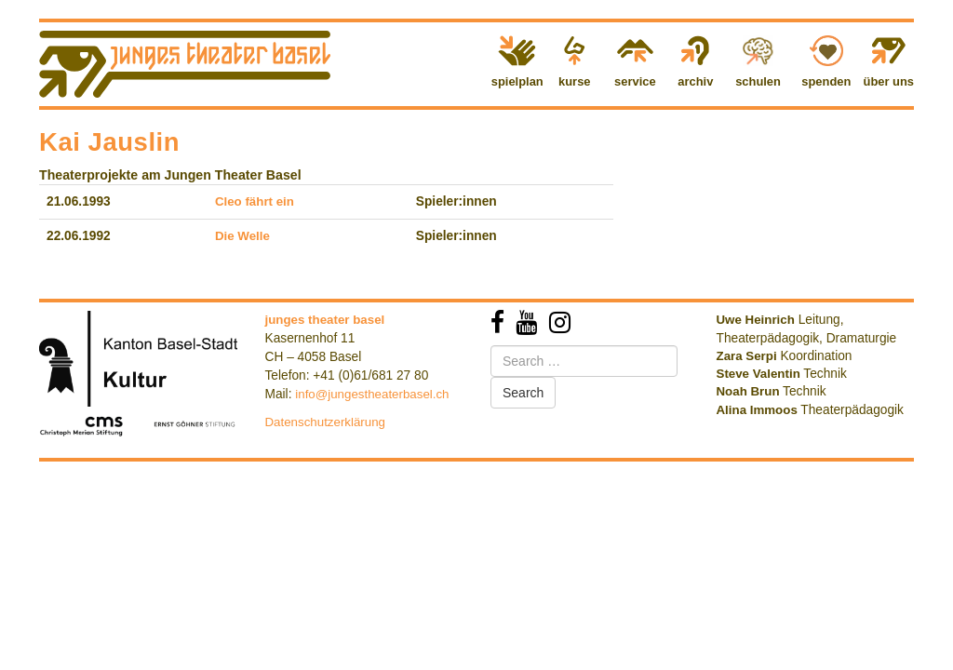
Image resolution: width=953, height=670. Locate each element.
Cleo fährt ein (254, 201)
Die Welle (242, 236)
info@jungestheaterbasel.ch (372, 394)
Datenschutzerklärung (325, 422)
